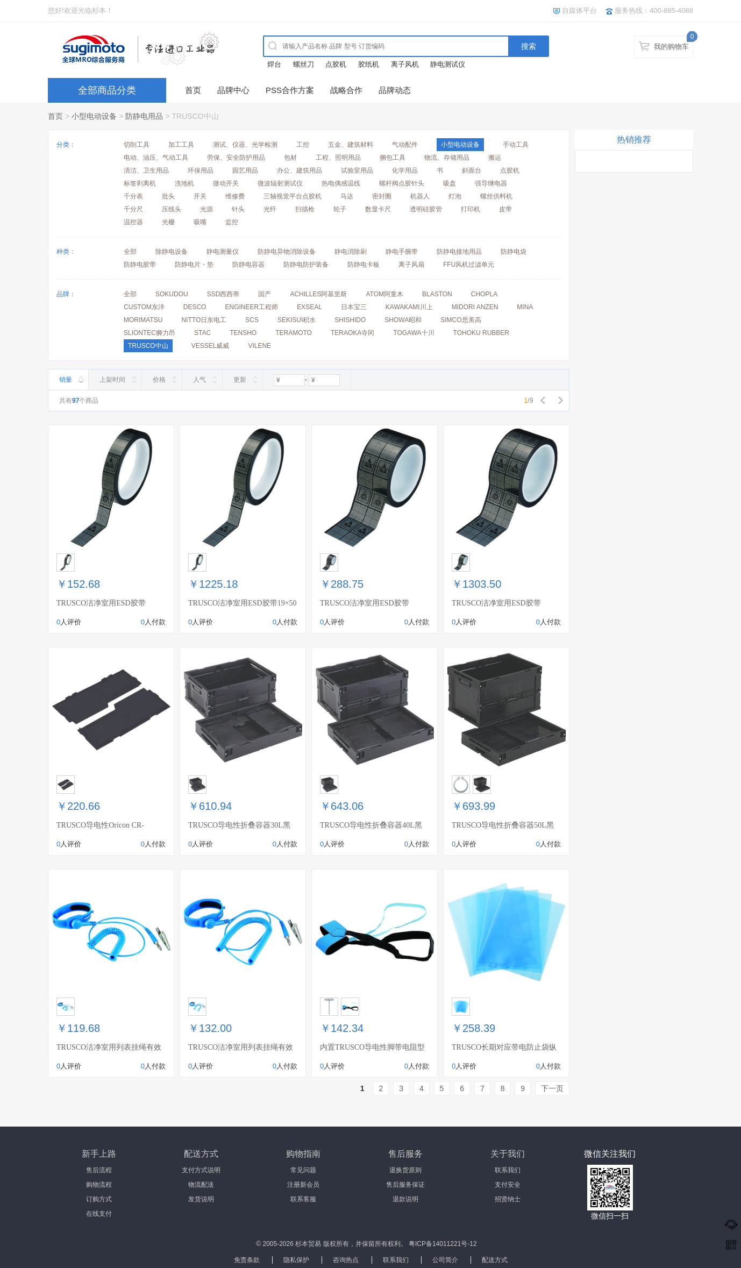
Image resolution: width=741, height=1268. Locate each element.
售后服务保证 (405, 1184)
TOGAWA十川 (413, 333)
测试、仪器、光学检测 (245, 144)
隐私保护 (296, 1260)
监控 (231, 222)
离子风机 (405, 64)
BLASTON (437, 294)
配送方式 (495, 1260)
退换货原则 (405, 1170)
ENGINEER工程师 (251, 307)
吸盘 (449, 183)
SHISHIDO (350, 320)
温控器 (133, 222)
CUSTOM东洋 (144, 307)
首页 (193, 90)
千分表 (133, 196)
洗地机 (184, 183)
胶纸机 (368, 64)
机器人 (420, 196)
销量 (65, 379)
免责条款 (247, 1260)
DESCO (194, 307)
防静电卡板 (363, 264)
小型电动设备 (94, 116)
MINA (525, 307)
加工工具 (181, 144)
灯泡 (454, 196)
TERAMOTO (293, 333)
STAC (202, 333)
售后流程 (99, 1170)
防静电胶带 (140, 264)
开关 (200, 196)
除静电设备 (171, 251)
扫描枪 (305, 209)
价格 (159, 379)
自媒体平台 (579, 10)
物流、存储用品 (446, 157)
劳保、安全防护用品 (236, 157)
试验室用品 (357, 170)
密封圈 (381, 196)
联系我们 (508, 1170)
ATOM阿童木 (384, 294)
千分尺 (133, 209)
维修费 (235, 196)
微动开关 (226, 183)
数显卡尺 (378, 209)
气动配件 (405, 144)
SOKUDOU (171, 294)
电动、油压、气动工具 (156, 157)
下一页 (552, 1088)
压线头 (171, 209)
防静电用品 (144, 116)
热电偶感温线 (341, 183)
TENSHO (243, 333)
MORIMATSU (143, 320)
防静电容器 (248, 264)
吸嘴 (200, 222)
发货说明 (201, 1199)
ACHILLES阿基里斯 (318, 294)
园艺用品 (245, 170)
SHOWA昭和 (403, 320)
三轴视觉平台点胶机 (292, 196)
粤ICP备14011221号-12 (443, 1244)
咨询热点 (346, 1260)
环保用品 (200, 170)
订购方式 (99, 1199)
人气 (199, 379)
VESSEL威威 (210, 346)
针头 (238, 209)
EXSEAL (309, 307)
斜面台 (471, 170)
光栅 (168, 222)
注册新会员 (303, 1184)
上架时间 (112, 379)
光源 (206, 209)
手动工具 (516, 144)
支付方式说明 (201, 1170)
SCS (252, 320)
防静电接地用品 (459, 251)
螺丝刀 (303, 64)
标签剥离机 (140, 183)
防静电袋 (513, 251)
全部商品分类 (107, 90)
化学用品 (405, 170)
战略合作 (346, 90)
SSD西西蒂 (223, 294)
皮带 (505, 209)
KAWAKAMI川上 (409, 307)
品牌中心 (233, 90)
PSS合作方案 (290, 90)
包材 (290, 157)
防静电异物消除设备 (287, 251)
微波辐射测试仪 (280, 183)
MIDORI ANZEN (475, 307)
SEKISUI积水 (296, 320)
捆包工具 (392, 157)
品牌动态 (395, 90)
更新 (239, 379)
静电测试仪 (447, 64)
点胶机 (335, 64)
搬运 (494, 157)
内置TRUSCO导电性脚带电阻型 (372, 1047)
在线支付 (99, 1213)
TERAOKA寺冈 (352, 333)
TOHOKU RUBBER (481, 333)
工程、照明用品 (338, 157)
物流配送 (201, 1184)
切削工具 (136, 144)
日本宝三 (354, 307)
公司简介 (445, 1260)
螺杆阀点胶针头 (401, 183)
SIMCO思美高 (460, 320)
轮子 (339, 209)
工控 (302, 144)
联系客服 (303, 1199)
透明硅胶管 (426, 209)
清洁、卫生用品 (146, 170)
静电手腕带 (402, 251)
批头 (168, 196)
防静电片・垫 (194, 264)
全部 (130, 251)
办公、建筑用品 (299, 170)
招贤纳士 (508, 1199)
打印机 (470, 209)
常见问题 (303, 1170)
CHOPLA (484, 294)
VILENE (259, 346)
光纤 (269, 209)
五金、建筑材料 (350, 144)
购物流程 (99, 1184)
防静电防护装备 (306, 264)
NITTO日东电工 (203, 320)
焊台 (274, 64)
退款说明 (405, 1199)
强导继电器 (491, 183)
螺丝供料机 (496, 196)
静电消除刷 (350, 251)
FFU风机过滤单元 (468, 264)
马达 (346, 196)
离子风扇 (411, 264)
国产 (264, 294)
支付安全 (508, 1184)
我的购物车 (671, 46)
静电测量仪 (222, 251)
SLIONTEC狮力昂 (149, 333)
